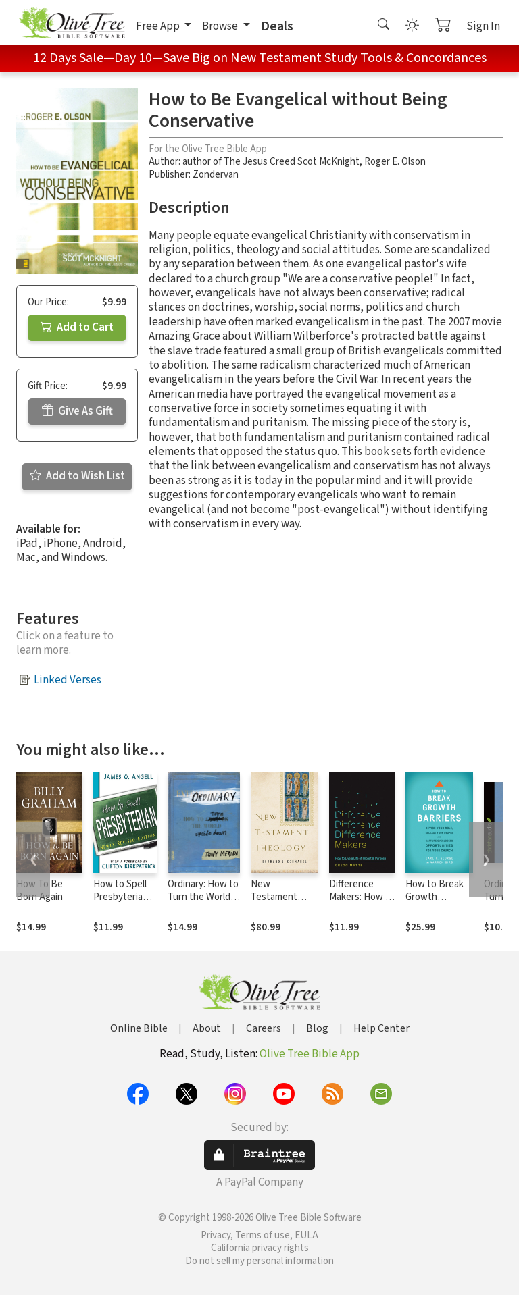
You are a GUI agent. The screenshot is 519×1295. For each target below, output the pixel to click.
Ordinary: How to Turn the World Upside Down (203, 897)
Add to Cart (77, 327)
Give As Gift (77, 411)
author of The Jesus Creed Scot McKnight (271, 162)
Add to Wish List (77, 476)
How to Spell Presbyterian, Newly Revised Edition (124, 903)
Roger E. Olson (395, 162)
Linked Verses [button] (67, 680)
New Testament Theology (274, 897)
